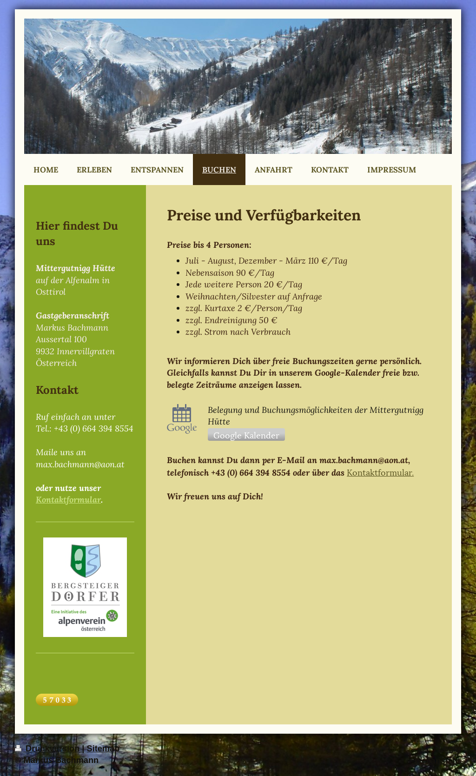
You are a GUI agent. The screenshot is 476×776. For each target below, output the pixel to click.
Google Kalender (246, 434)
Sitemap (103, 748)
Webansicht (437, 760)
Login (450, 748)
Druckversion (48, 748)
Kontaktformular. (380, 471)
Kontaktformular (68, 499)
